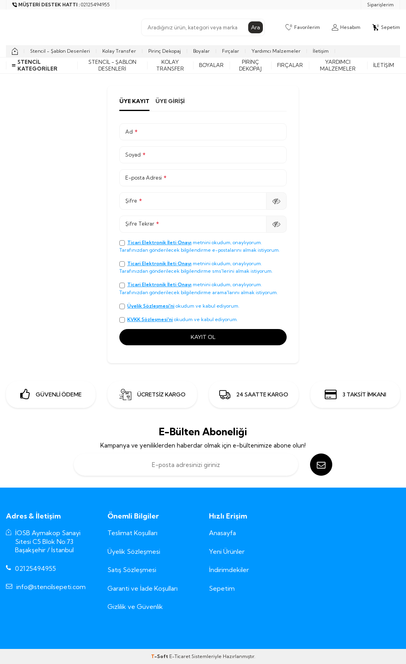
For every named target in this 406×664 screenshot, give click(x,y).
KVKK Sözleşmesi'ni (150, 319)
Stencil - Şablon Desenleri (60, 51)
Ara (255, 27)
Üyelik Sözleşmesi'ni (150, 306)
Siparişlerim (380, 5)
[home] (15, 51)
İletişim (321, 51)
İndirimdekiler (229, 570)
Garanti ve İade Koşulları (142, 588)
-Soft (160, 656)
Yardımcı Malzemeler (276, 51)
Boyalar (201, 51)
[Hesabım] (346, 27)
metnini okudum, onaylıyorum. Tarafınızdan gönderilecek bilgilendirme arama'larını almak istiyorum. (198, 288)
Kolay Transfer (119, 51)
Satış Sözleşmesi (131, 570)
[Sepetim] (386, 27)
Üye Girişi (170, 101)
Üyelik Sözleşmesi (133, 551)
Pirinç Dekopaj (164, 51)
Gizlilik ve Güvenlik (135, 606)
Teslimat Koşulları (132, 533)
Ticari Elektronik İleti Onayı (159, 242)
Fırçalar (230, 51)
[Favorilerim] (302, 27)
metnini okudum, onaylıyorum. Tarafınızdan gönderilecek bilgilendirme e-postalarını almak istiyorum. (199, 246)
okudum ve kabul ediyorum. (179, 306)
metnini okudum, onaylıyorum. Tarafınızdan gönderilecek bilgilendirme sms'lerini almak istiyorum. (196, 267)
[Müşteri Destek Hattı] (61, 5)
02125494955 (35, 568)
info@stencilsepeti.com (51, 587)
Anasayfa (222, 533)
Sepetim (222, 588)
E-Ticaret (179, 656)
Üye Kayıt (134, 101)
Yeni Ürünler (227, 551)
